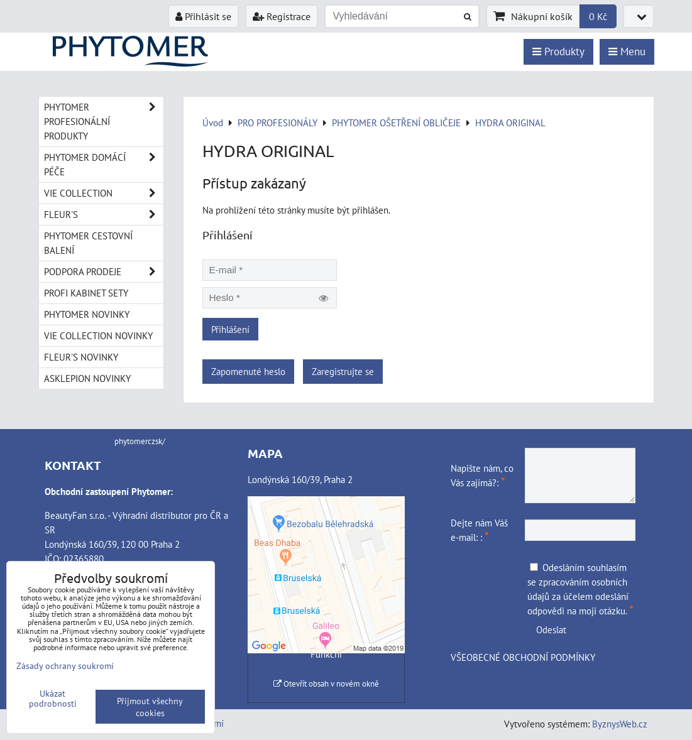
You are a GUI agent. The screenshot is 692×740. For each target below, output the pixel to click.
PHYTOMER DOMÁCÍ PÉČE (103, 164)
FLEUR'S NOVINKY (81, 357)
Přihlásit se (203, 16)
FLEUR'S (103, 214)
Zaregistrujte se (343, 371)
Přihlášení (230, 329)
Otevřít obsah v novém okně (326, 683)
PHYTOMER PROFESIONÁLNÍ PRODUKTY (103, 121)
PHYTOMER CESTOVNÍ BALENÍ (88, 242)
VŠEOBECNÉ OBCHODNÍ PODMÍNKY (523, 657)
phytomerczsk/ (139, 441)
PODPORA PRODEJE (103, 271)
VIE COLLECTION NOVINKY (98, 335)
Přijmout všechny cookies (150, 707)
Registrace (281, 16)
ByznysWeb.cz (619, 723)
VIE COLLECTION (103, 193)
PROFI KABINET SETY (86, 292)
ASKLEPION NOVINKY (87, 378)
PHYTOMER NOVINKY (86, 314)
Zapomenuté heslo (248, 371)
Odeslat (551, 629)
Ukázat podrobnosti (53, 698)
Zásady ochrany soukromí (65, 666)
